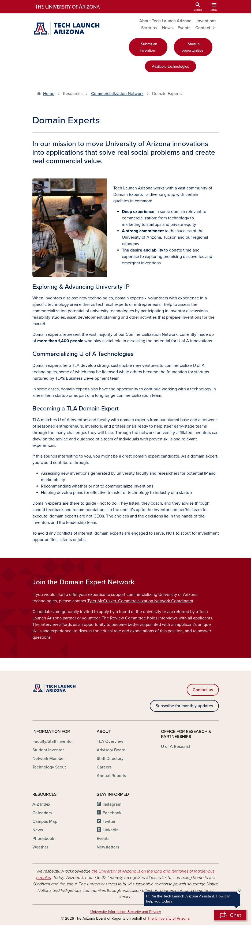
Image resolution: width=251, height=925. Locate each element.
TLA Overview (110, 741)
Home (48, 93)
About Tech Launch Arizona (165, 21)
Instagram (112, 804)
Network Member (48, 758)
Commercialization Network (117, 93)
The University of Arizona (168, 918)
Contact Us (205, 28)
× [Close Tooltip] (239, 891)
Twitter (109, 821)
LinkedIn (111, 830)
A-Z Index (41, 804)
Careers (104, 767)
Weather (40, 847)
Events (184, 28)
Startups (149, 28)
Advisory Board (111, 750)
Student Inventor (48, 750)
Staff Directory (110, 758)
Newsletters (108, 847)
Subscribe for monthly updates (184, 706)
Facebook (112, 813)
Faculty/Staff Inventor (52, 741)
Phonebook (43, 838)
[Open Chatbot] (230, 915)
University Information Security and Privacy (125, 911)
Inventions (206, 21)
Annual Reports (111, 775)
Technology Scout (49, 767)
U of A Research (176, 746)
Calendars (42, 813)
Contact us (203, 689)
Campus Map (44, 821)
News (167, 28)
